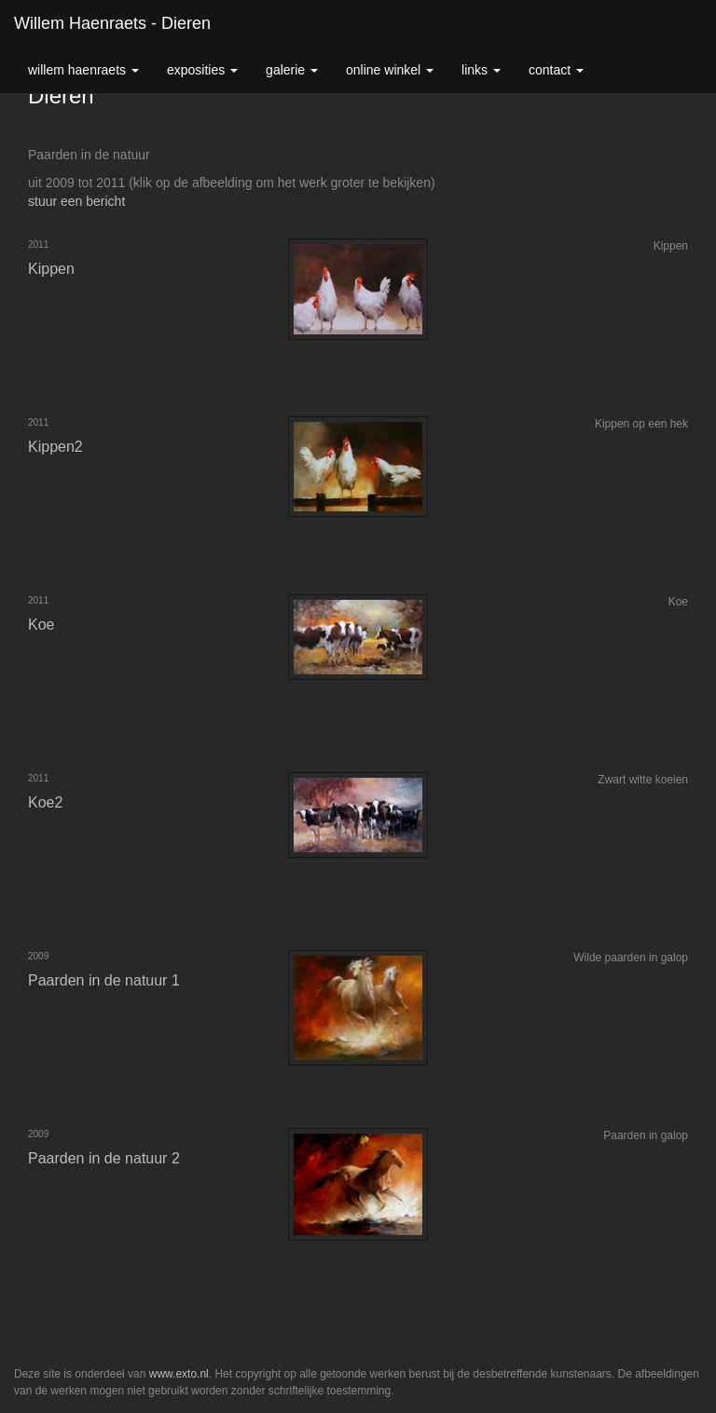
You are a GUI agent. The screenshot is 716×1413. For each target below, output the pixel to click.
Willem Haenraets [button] (83, 69)
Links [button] (481, 69)
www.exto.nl (179, 1373)
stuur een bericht (76, 201)
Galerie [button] (292, 69)
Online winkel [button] (390, 69)
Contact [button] (556, 69)
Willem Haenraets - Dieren (112, 23)
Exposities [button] (202, 69)
